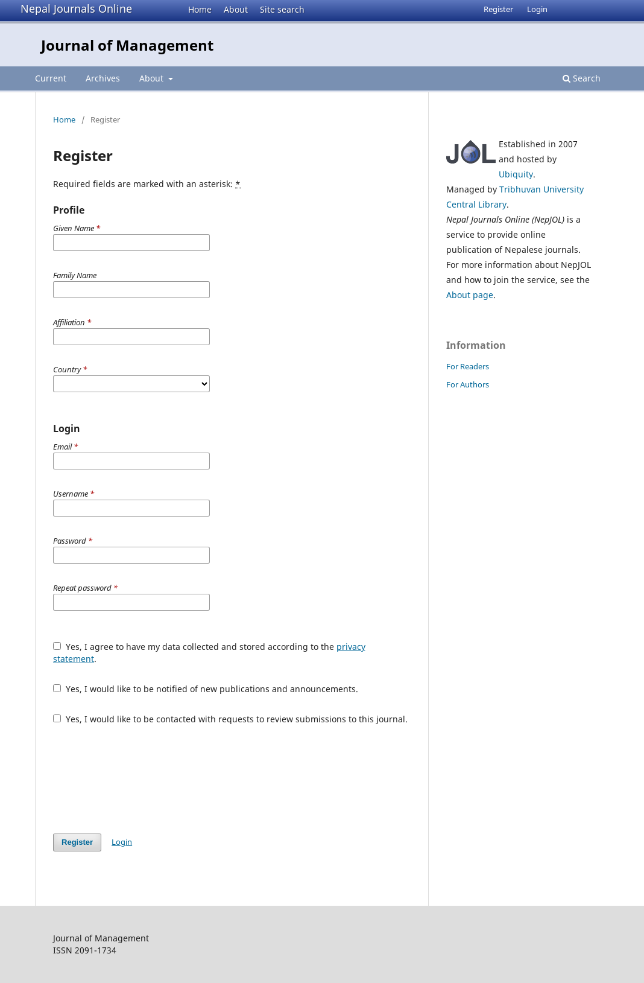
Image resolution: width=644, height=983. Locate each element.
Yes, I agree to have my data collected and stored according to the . (209, 652)
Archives (103, 78)
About (236, 9)
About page (469, 295)
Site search (282, 9)
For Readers (467, 366)
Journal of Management (127, 45)
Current (50, 78)
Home (200, 9)
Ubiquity (516, 174)
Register (498, 9)
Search (582, 78)
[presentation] (144, 779)
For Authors (467, 384)
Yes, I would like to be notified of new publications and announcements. (205, 689)
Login (537, 9)
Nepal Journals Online (76, 8)
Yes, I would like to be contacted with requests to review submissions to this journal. (230, 719)
